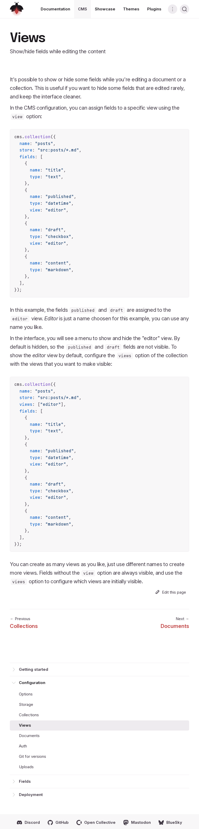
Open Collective (96, 822)
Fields (25, 781)
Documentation (55, 8)
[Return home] (16, 9)
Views (25, 725)
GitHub (58, 822)
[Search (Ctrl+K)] (184, 9)
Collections (29, 714)
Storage (26, 704)
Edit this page (170, 592)
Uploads (26, 766)
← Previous (24, 623)
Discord (28, 822)
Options (26, 694)
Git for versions (32, 756)
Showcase (105, 8)
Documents (29, 735)
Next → (175, 623)
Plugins (154, 8)
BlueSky (170, 822)
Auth (23, 746)
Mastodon (137, 822)
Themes (131, 8)
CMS (82, 8)
